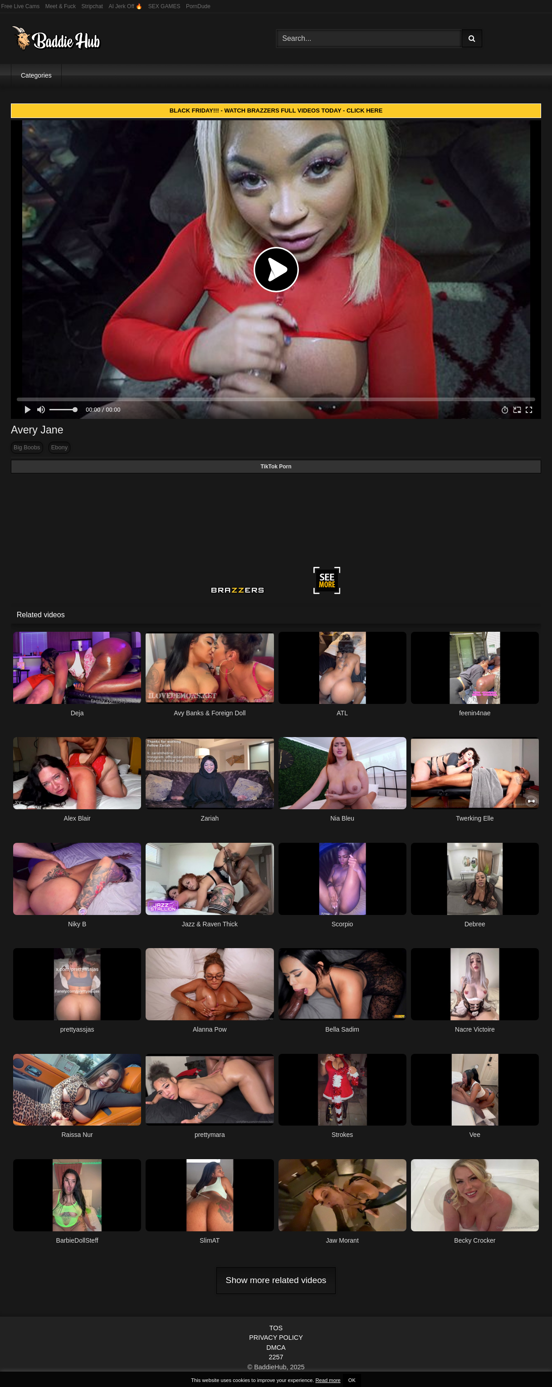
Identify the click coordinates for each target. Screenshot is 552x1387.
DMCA (275, 1347)
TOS (276, 1328)
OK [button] (352, 1380)
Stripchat (92, 6)
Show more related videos (276, 1280)
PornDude (198, 6)
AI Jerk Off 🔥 (125, 6)
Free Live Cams (20, 6)
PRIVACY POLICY (276, 1337)
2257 (276, 1357)
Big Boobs (27, 447)
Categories (36, 75)
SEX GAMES (164, 6)
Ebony (59, 447)
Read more (327, 1380)
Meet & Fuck (60, 6)
